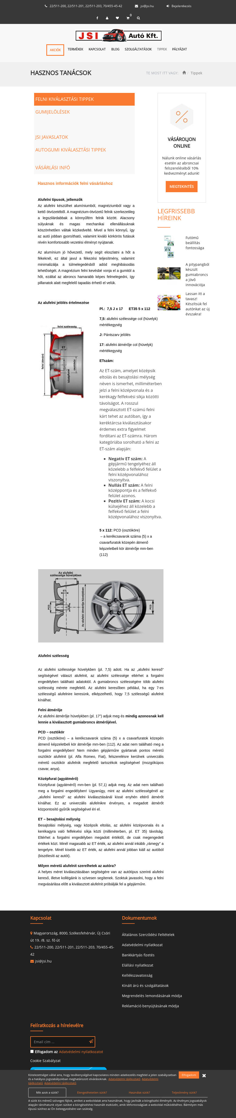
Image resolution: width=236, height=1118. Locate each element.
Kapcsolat (97, 49)
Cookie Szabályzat (45, 1060)
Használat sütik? (139, 1092)
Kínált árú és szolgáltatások (145, 985)
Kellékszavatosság (137, 975)
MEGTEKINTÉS (182, 186)
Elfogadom (189, 1075)
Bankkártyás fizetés (138, 955)
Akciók (55, 50)
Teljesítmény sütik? (184, 1092)
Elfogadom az (46, 1051)
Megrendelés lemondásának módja (152, 995)
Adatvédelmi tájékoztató (124, 1079)
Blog (115, 49)
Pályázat (179, 49)
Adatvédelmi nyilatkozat (142, 944)
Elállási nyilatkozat (137, 965)
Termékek (75, 49)
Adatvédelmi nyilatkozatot (81, 1051)
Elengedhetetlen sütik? (92, 1092)
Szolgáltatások (138, 49)
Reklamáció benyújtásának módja (150, 1005)
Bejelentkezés (181, 6)
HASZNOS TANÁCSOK (60, 72)
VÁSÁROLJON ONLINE (182, 142)
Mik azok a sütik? (47, 1092)
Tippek (162, 49)
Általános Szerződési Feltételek (148, 934)
